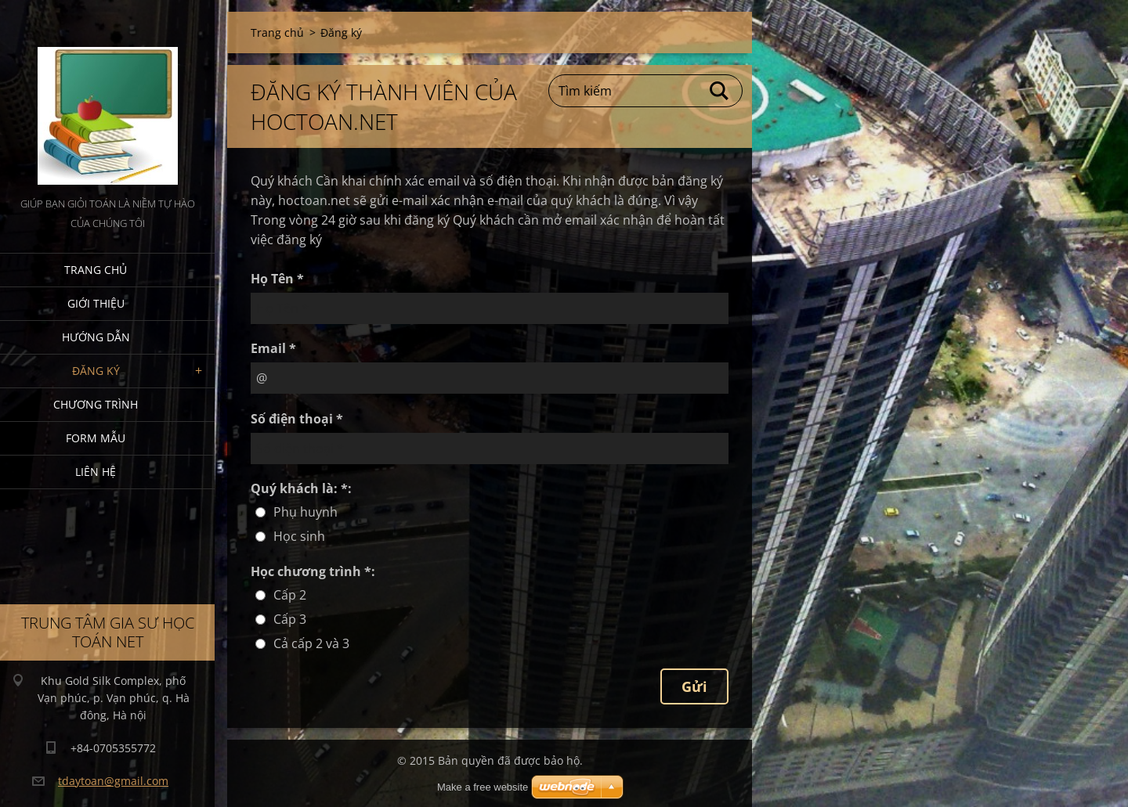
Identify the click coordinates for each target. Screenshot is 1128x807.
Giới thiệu (96, 303)
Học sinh (299, 536)
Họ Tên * (277, 278)
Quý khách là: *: (301, 488)
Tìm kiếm (720, 91)
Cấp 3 (289, 619)
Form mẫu (95, 438)
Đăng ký (96, 370)
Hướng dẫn (96, 337)
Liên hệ (95, 471)
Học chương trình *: (313, 571)
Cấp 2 (289, 594)
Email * (273, 348)
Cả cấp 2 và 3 (311, 643)
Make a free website (482, 787)
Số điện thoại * (297, 418)
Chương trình (95, 404)
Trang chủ (95, 269)
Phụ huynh (305, 512)
